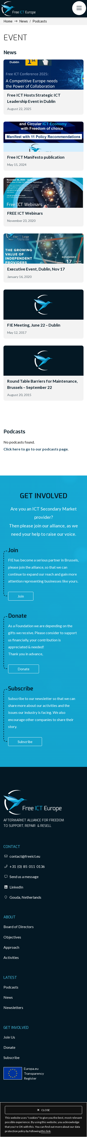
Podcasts (39, 21)
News (23, 21)
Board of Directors (18, 926)
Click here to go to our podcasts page (35, 449)
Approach (11, 947)
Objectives (12, 937)
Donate (23, 669)
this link (46, 1131)
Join (21, 596)
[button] (79, 8)
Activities (11, 957)
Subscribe (25, 742)
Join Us (9, 1037)
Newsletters (13, 1007)
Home (8, 21)
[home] (18, 8)
